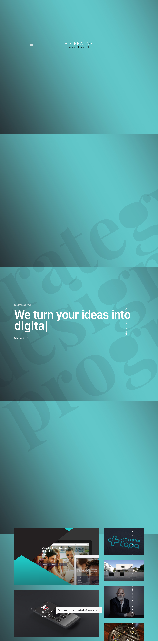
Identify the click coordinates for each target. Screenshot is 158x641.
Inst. (126, 322)
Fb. (126, 315)
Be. (126, 308)
